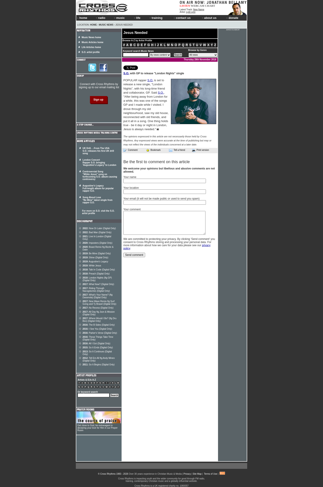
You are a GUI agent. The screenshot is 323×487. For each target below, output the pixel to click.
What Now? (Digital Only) (98, 284)
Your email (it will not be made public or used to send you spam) (161, 198)
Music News (106, 25)
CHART (210, 5)
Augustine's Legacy (95, 261)
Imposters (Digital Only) (97, 243)
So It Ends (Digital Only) (98, 347)
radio (100, 18)
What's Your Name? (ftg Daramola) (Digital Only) (98, 296)
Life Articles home (91, 47)
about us (208, 18)
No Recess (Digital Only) (98, 308)
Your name (129, 177)
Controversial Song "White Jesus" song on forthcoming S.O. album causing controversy (100, 175)
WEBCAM (197, 5)
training (155, 18)
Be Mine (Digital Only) (97, 253)
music (119, 18)
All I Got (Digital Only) (96, 343)
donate (232, 18)
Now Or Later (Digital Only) (99, 228)
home (82, 18)
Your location (131, 187)
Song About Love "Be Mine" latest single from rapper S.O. (97, 200)
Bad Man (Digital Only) (97, 232)
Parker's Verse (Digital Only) (100, 333)
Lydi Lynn (190, 12)
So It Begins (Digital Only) (99, 364)
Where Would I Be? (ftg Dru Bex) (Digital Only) (99, 319)
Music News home (91, 37)
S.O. (126, 73)
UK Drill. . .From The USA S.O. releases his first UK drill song (98, 151)
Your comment (132, 209)
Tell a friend (177, 150)
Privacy (187, 474)
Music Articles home (92, 42)
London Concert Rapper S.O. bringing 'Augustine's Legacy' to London (99, 162)
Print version (200, 150)
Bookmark (153, 150)
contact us (182, 18)
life (136, 18)
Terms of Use (210, 474)
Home (93, 25)
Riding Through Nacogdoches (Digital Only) (96, 289)
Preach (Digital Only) (96, 273)
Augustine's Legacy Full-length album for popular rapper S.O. (98, 188)
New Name (198, 9)
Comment (130, 150)
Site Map (197, 474)
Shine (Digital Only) (95, 257)
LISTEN (185, 5)
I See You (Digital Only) (97, 329)
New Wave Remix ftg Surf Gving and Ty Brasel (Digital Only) (99, 302)
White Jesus (92, 265)
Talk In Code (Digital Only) (99, 269)
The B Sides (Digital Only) (99, 325)
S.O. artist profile (91, 52)
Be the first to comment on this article (156, 162)
